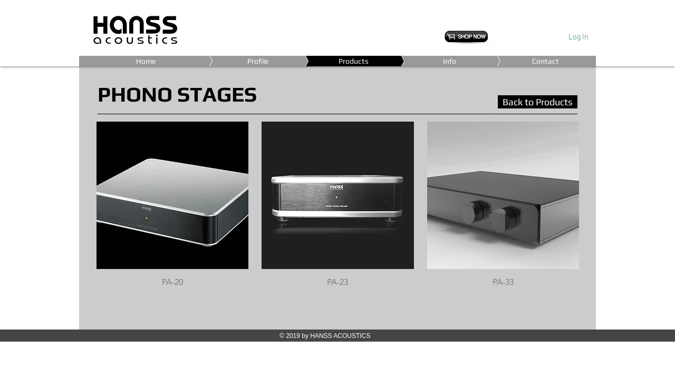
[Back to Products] (537, 101)
